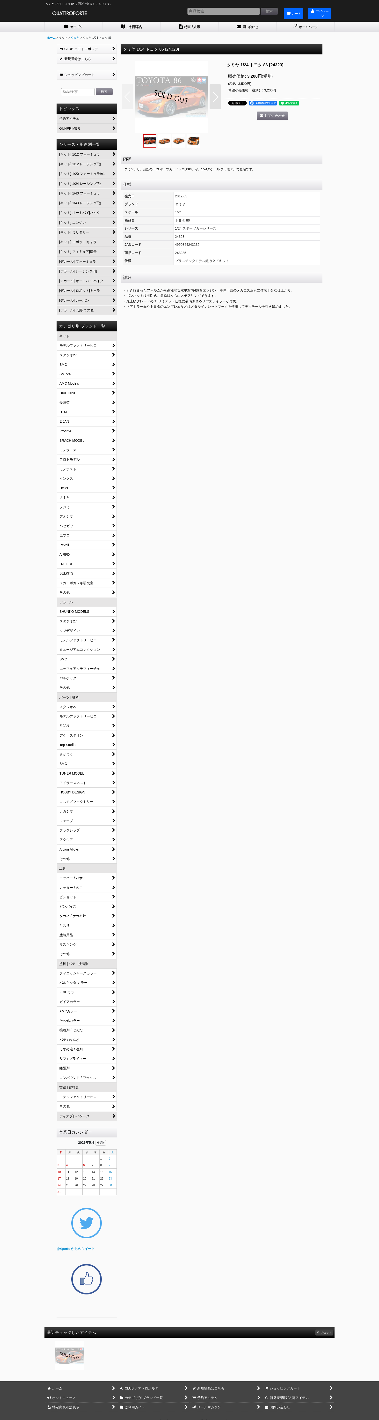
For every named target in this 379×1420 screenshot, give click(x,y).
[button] (127, 96)
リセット (324, 1332)
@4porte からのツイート (76, 1249)
